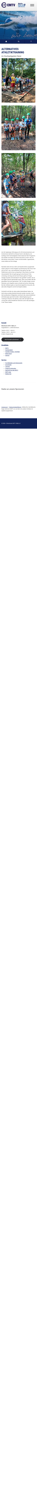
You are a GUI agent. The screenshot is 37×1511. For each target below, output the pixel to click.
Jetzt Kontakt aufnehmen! (11, 339)
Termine (7, 366)
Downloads (8, 364)
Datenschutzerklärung (15, 407)
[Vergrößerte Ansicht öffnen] (18, 80)
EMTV (7, 348)
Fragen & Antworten (10, 368)
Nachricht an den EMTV (11, 370)
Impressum (4, 407)
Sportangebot (9, 350)
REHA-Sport (8, 353)
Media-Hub (8, 374)
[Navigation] (32, 4)
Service (7, 355)
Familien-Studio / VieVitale (12, 351)
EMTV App (8, 372)
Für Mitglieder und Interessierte (13, 363)
